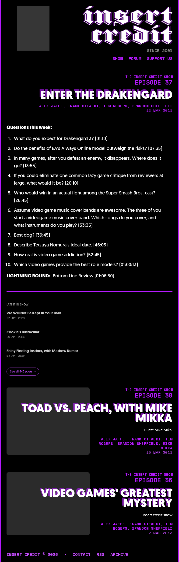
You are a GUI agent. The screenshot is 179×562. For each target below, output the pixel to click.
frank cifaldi (83, 106)
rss (100, 554)
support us (159, 58)
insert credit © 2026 (32, 554)
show (117, 58)
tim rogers (115, 106)
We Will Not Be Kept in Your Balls (34, 313)
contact (82, 554)
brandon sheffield (152, 106)
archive (119, 554)
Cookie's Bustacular (23, 332)
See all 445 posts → (23, 371)
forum (134, 58)
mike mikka (166, 446)
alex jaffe (51, 106)
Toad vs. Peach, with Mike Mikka (97, 413)
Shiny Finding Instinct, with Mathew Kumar (42, 350)
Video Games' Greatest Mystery (106, 498)
